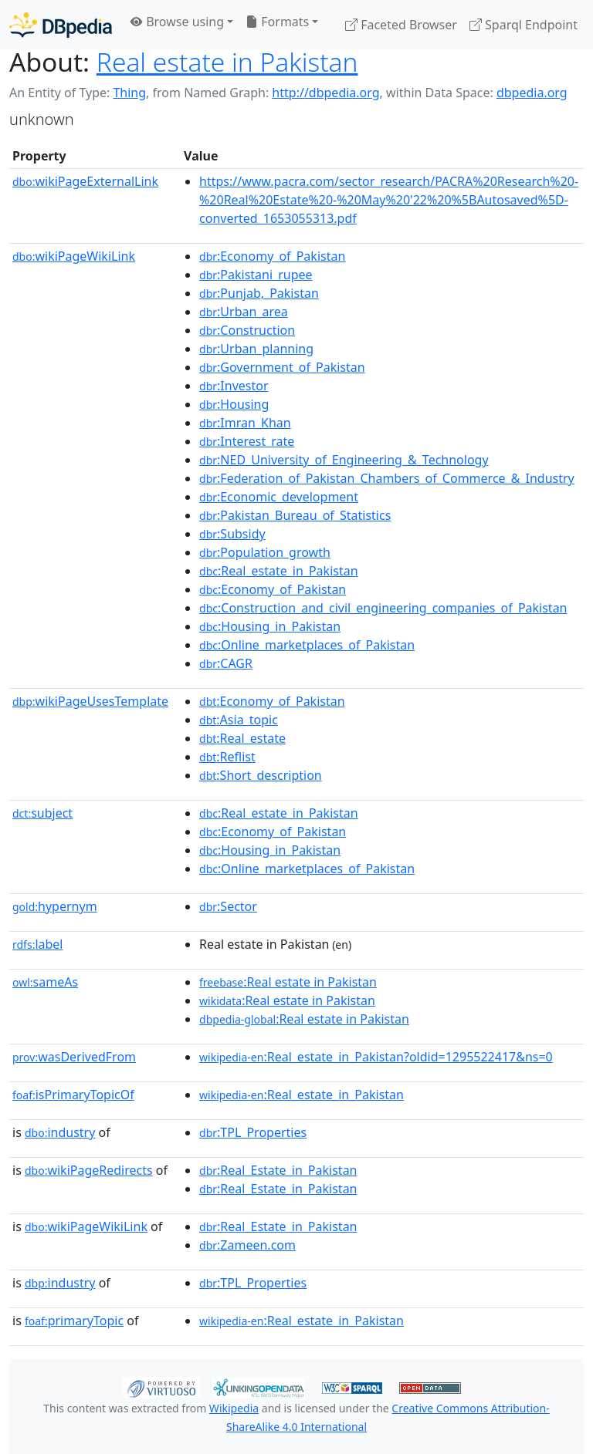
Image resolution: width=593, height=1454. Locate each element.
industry (60, 1132)
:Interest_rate (246, 441)
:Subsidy (232, 533)
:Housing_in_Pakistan (270, 626)
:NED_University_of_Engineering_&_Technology (344, 459)
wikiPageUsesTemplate (90, 701)
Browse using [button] (177, 21)
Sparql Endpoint (523, 24)
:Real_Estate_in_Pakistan (278, 1170)
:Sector (228, 906)
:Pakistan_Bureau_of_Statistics (295, 515)
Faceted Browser (401, 24)
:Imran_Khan (245, 422)
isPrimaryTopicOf (73, 1094)
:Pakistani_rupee (256, 274)
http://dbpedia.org (325, 92)
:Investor (234, 385)
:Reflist (227, 756)
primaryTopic (74, 1320)
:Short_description (260, 775)
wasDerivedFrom (74, 1056)
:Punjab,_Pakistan (259, 293)
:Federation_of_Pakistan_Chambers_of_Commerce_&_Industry (386, 478)
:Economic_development (278, 496)
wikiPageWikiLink (73, 256)
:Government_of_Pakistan (282, 367)
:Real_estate (242, 738)
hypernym (54, 906)
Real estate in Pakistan (227, 61)
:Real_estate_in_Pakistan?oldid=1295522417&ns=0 (376, 1056)
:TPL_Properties (253, 1132)
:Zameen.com (247, 1244)
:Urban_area (243, 311)
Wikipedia (234, 1408)
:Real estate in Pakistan (288, 981)
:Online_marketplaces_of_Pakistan (307, 644)
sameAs (45, 981)
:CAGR (225, 663)
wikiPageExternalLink (85, 181)
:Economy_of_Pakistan (272, 256)
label (37, 944)
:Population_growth (264, 552)
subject (42, 813)
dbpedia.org (532, 92)
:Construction (247, 330)
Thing (129, 92)
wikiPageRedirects (89, 1170)
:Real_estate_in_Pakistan (278, 570)
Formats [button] (277, 21)
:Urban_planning (256, 348)
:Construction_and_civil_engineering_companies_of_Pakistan (383, 607)
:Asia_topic (238, 719)
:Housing (234, 404)
